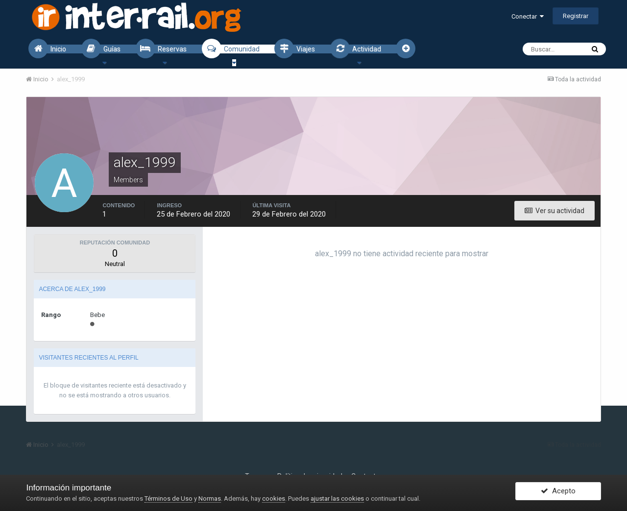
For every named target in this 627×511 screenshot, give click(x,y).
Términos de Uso (169, 498)
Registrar (575, 16)
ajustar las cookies (337, 498)
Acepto (558, 492)
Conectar (527, 16)
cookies (273, 498)
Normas (209, 498)
